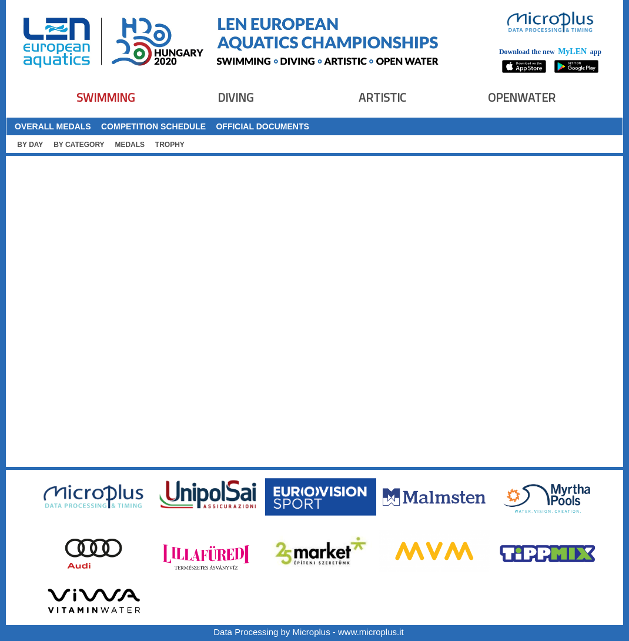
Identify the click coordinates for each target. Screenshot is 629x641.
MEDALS (130, 145)
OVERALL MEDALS (53, 126)
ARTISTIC (382, 97)
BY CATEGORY (78, 145)
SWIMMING (105, 97)
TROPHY (170, 145)
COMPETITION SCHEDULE (153, 126)
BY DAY (30, 145)
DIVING (235, 97)
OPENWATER (522, 97)
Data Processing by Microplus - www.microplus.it (308, 632)
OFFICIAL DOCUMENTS (262, 126)
